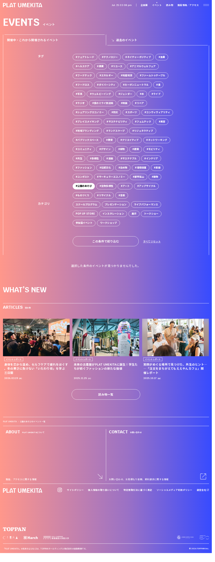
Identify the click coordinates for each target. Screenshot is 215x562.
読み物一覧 (105, 394)
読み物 (169, 5)
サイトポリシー (75, 489)
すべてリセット (152, 241)
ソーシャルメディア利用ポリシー (174, 489)
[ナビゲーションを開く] (206, 5)
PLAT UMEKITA (10, 421)
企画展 (144, 5)
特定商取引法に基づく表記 (138, 489)
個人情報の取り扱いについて (103, 489)
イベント (157, 5)
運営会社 (203, 489)
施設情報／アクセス (188, 5)
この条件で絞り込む (105, 241)
